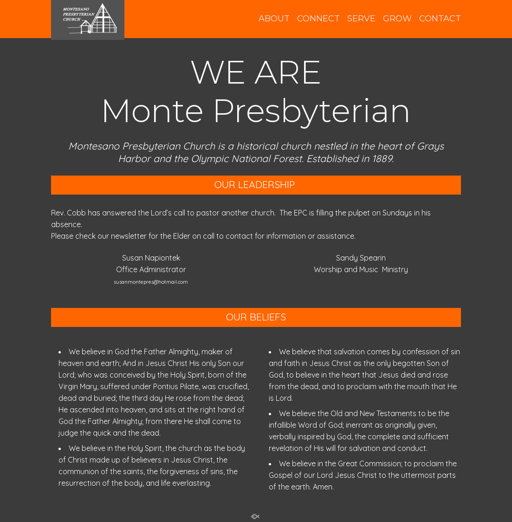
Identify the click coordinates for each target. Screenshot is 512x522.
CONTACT (440, 19)
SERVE (361, 19)
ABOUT (274, 19)
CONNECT (318, 19)
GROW (397, 19)
